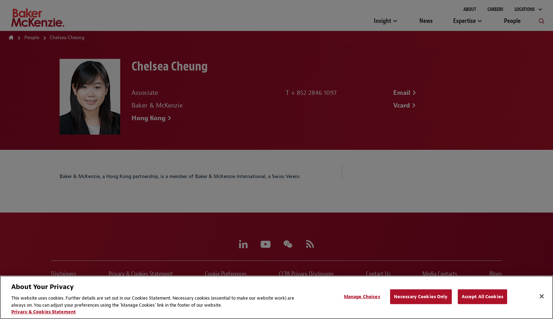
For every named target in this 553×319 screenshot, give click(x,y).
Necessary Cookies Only (421, 297)
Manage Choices (362, 297)
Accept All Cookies (482, 297)
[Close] (541, 296)
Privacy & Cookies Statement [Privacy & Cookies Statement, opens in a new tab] (43, 312)
